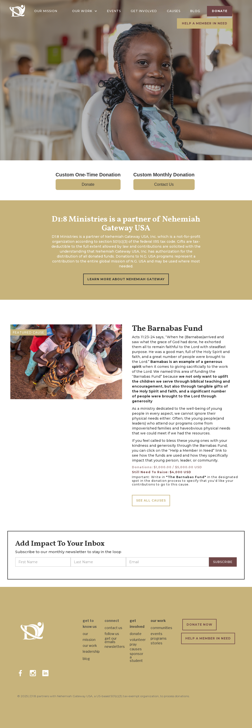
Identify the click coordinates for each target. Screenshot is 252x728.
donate (136, 634)
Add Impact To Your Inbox (60, 543)
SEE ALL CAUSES (151, 500)
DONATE (219, 11)
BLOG (195, 11)
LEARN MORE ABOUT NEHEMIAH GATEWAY (126, 279)
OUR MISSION (45, 11)
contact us (113, 628)
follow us (112, 634)
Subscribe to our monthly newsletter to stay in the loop (68, 552)
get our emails (111, 640)
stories (156, 643)
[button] (84, 11)
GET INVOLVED (144, 11)
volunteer (138, 639)
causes (136, 649)
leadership (91, 651)
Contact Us (164, 184)
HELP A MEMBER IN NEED (204, 23)
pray (133, 644)
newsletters (115, 646)
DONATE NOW (199, 624)
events (156, 634)
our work (90, 645)
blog (86, 658)
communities (161, 628)
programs (159, 638)
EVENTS (114, 11)
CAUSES (173, 11)
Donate (88, 184)
